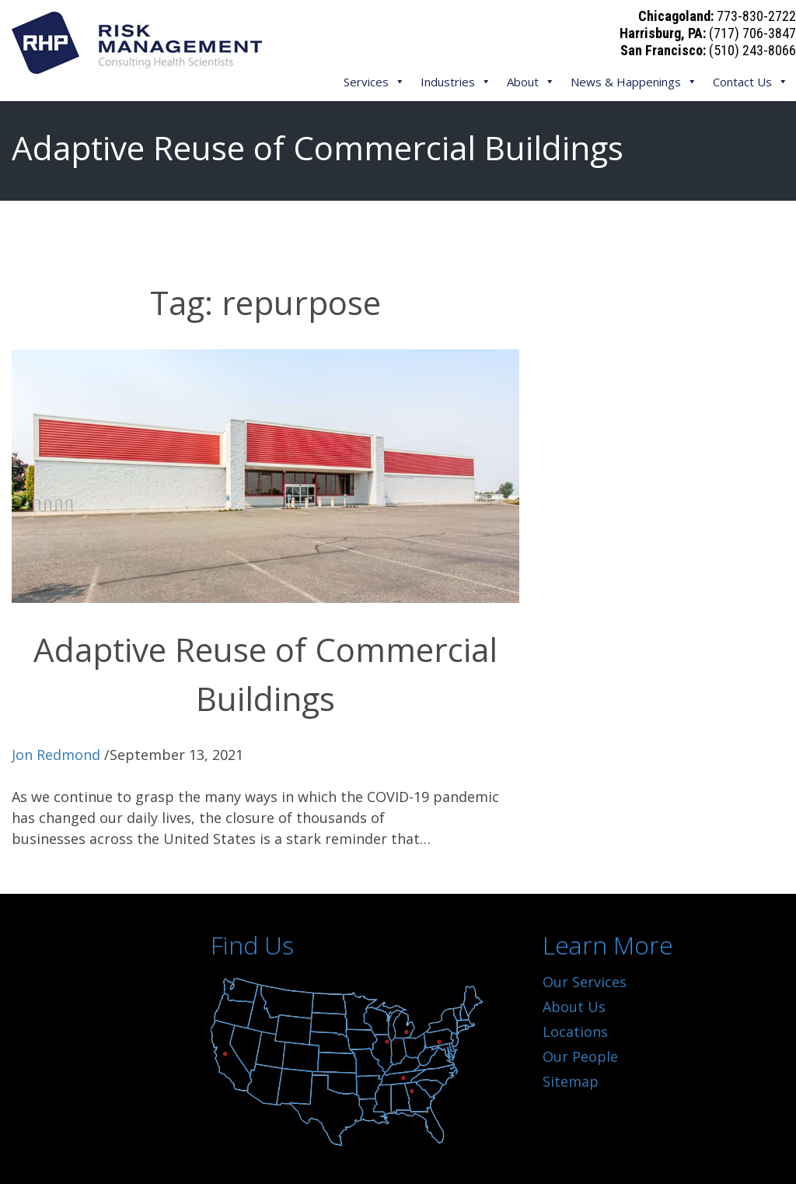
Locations (575, 1031)
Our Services (585, 981)
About (531, 81)
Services (374, 81)
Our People (580, 1056)
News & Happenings (634, 81)
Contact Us (750, 81)
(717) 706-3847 (752, 33)
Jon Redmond (56, 754)
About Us (574, 1006)
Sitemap (571, 1081)
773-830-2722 (756, 16)
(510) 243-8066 (752, 50)
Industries (456, 81)
